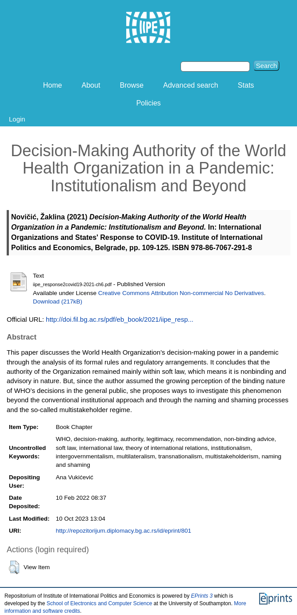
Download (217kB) (57, 301)
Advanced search (190, 85)
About (91, 85)
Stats (246, 85)
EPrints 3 (202, 596)
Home (52, 85)
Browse (132, 85)
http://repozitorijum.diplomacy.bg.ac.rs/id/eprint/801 (123, 530)
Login (17, 119)
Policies (148, 103)
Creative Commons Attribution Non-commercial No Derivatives (181, 293)
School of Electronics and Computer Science (99, 603)
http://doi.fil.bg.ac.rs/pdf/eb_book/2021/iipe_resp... (119, 319)
